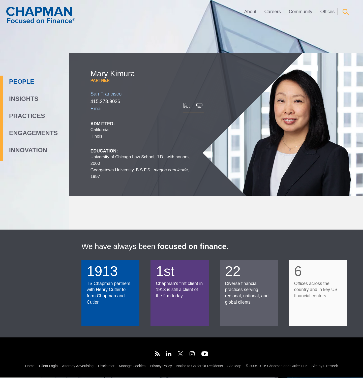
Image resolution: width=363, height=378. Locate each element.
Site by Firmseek (325, 366)
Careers (272, 11)
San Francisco (106, 94)
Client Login (48, 366)
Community (300, 11)
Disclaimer (106, 366)
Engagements (33, 133)
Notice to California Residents (199, 366)
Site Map (234, 366)
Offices (327, 11)
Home (30, 366)
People (21, 81)
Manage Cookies (132, 366)
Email (96, 108)
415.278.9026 (105, 101)
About (250, 11)
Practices (27, 115)
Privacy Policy (161, 366)
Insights (23, 98)
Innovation (28, 150)
